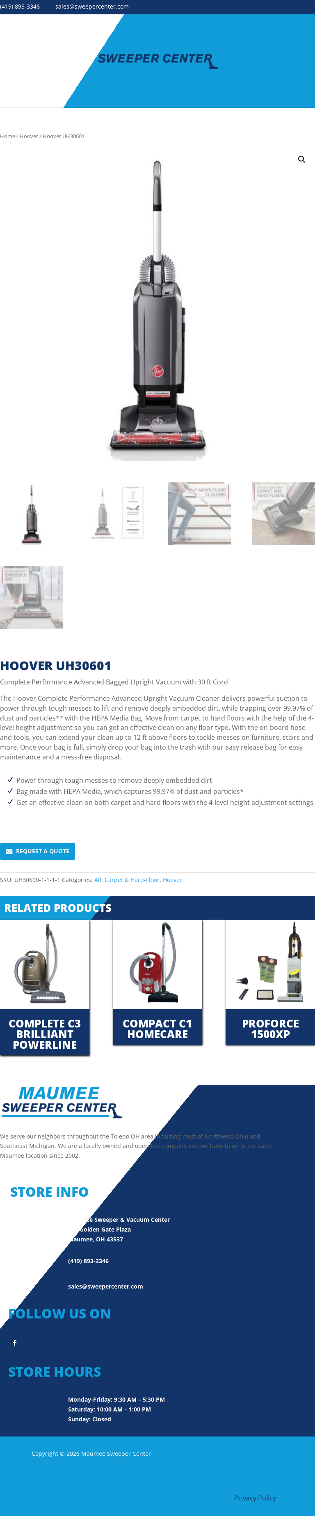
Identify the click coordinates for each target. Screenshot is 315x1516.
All (97, 880)
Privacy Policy (255, 1497)
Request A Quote (37, 851)
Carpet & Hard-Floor (132, 880)
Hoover (29, 136)
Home (7, 136)
